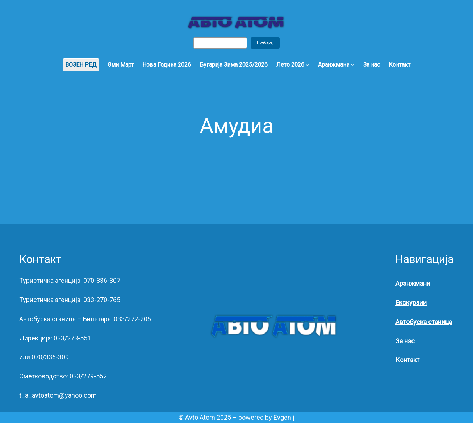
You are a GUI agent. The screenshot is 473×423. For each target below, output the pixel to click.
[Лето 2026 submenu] (307, 65)
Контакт (407, 360)
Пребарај (265, 42)
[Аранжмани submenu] (353, 65)
